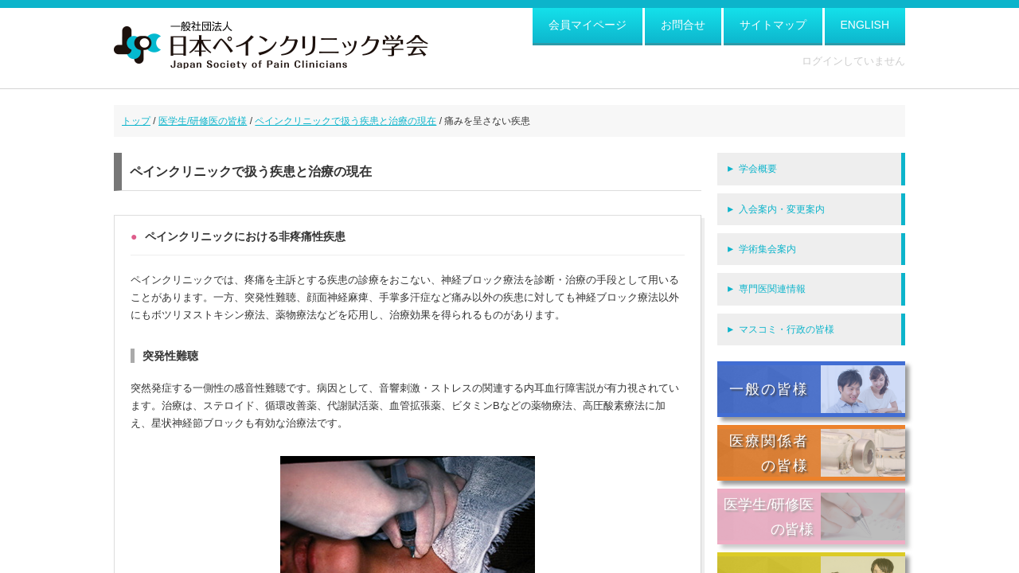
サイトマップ (773, 24)
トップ (136, 121)
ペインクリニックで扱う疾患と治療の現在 (345, 121)
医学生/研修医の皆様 (202, 121)
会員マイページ (588, 24)
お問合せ (683, 24)
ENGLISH (865, 24)
